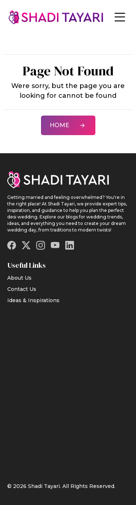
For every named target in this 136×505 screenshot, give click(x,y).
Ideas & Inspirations (33, 300)
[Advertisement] (68, 388)
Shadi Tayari (44, 486)
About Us (19, 278)
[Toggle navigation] (119, 17)
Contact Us (21, 289)
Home (68, 125)
